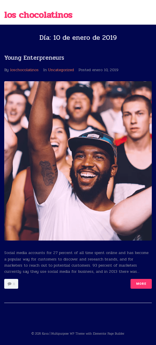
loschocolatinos (24, 70)
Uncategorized (61, 70)
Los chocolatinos (38, 15)
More (141, 284)
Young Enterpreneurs (34, 57)
